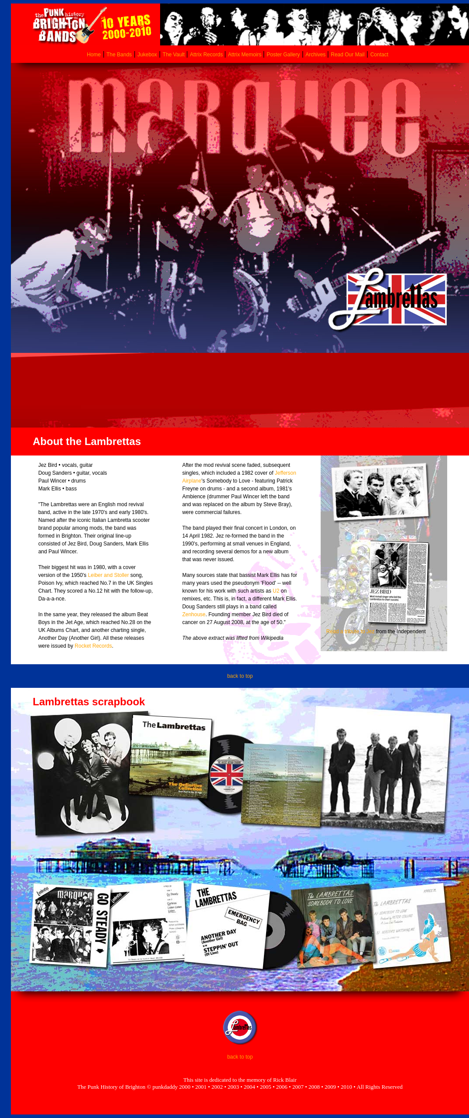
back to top (240, 676)
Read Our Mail (347, 55)
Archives (316, 55)
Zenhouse (193, 614)
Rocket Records (93, 646)
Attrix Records (206, 55)
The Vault (174, 55)
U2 (276, 591)
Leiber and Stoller (108, 575)
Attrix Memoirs (245, 55)
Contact (379, 55)
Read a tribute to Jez (350, 631)
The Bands (119, 55)
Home (94, 55)
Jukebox (147, 55)
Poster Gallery (283, 55)
